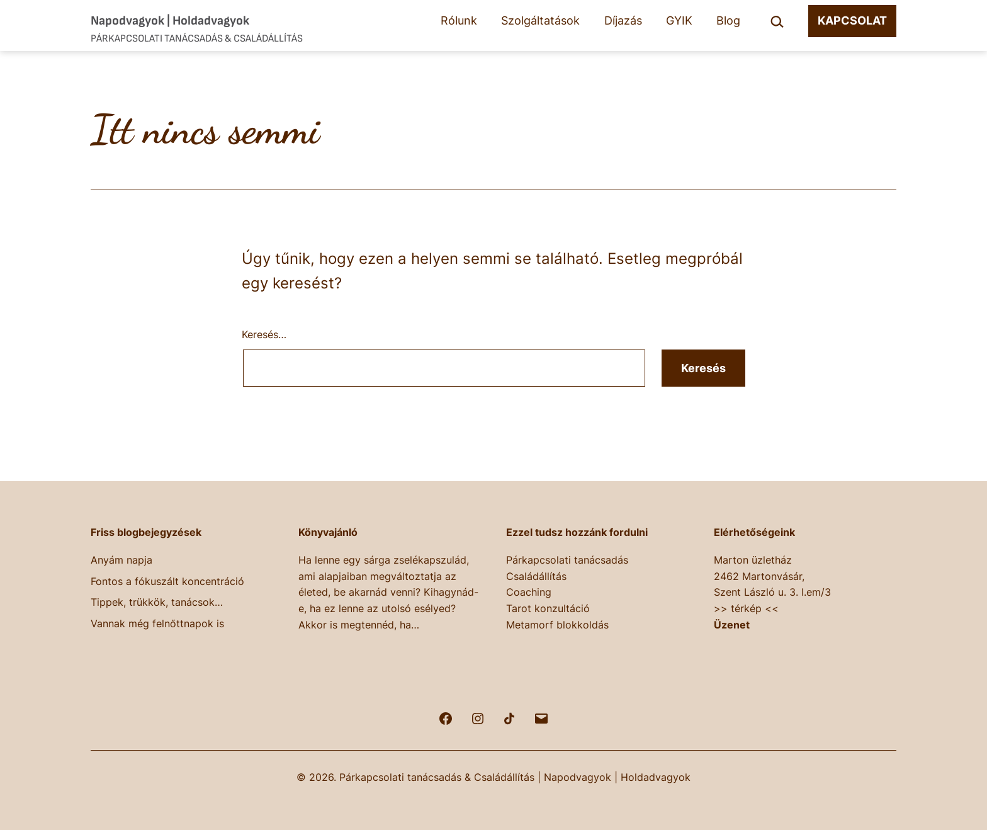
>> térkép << (746, 608)
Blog (728, 20)
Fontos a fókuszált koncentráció (167, 581)
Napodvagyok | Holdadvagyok (170, 20)
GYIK (679, 20)
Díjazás (623, 20)
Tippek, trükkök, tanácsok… (157, 602)
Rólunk (459, 20)
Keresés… (264, 334)
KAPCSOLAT (852, 20)
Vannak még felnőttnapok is (157, 623)
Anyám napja (121, 560)
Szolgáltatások (540, 20)
